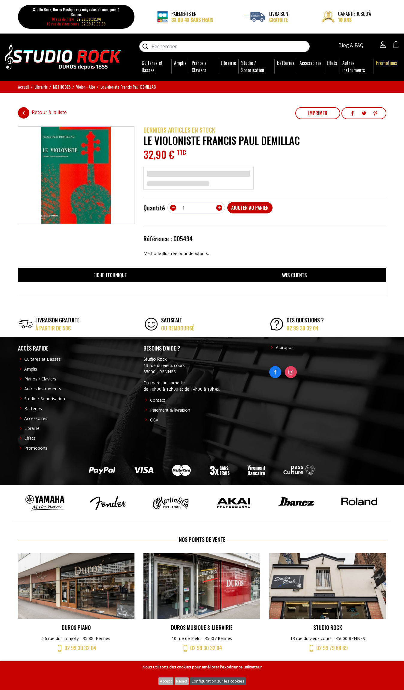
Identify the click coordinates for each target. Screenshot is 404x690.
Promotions (386, 62)
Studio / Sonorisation (252, 66)
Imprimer (317, 113)
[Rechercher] (224, 46)
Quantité (154, 207)
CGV (154, 420)
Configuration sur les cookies (217, 681)
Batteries (285, 62)
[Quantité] (196, 207)
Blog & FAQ (351, 45)
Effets (332, 62)
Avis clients (294, 275)
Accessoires (310, 62)
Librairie (228, 62)
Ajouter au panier (250, 207)
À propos (284, 347)
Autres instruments (353, 66)
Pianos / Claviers (199, 66)
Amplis (180, 62)
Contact (157, 400)
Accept (166, 681)
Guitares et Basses (152, 66)
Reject (181, 681)
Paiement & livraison (170, 410)
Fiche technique (110, 275)
